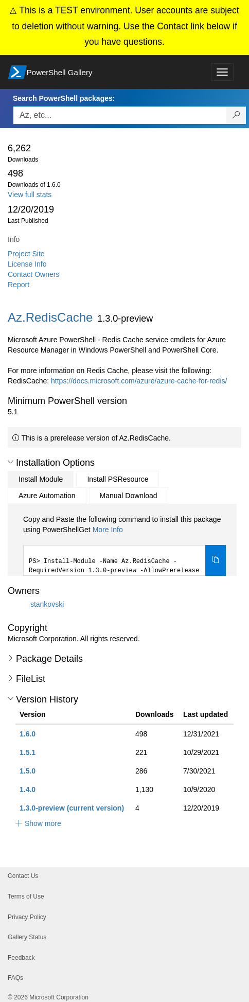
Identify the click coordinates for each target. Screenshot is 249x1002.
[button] (10, 462)
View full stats (29, 194)
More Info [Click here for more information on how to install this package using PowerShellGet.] (108, 529)
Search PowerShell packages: (64, 98)
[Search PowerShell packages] (236, 115)
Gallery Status (27, 937)
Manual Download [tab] (128, 495)
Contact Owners (33, 274)
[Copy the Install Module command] (215, 560)
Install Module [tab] (41, 479)
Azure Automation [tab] (47, 495)
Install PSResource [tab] (117, 479)
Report (18, 284)
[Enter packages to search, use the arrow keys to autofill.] (120, 115)
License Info (27, 264)
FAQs (15, 977)
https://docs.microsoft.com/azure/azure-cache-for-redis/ (139, 381)
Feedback (21, 957)
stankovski (47, 604)
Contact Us (23, 876)
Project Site (26, 254)
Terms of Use (26, 896)
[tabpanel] (124, 545)
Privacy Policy (27, 917)
